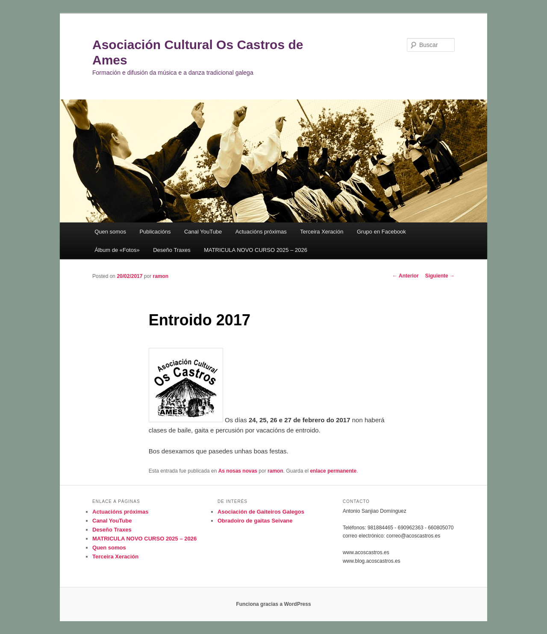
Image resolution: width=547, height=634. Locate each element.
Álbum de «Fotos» (117, 250)
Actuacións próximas (261, 231)
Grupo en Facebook (381, 231)
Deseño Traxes (171, 250)
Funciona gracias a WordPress (273, 604)
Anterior (405, 276)
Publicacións (155, 231)
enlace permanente (333, 471)
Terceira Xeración (321, 231)
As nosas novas (237, 471)
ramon (160, 276)
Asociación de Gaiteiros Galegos (261, 511)
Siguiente (440, 276)
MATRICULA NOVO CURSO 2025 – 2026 (255, 250)
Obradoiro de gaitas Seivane (255, 520)
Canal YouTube (203, 231)
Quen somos (110, 231)
